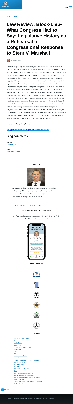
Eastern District (18, 345)
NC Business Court (19, 362)
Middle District (18, 358)
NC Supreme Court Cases (21, 368)
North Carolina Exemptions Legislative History (27, 377)
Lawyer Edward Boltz (19, 205)
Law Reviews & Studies (13, 151)
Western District (18, 383)
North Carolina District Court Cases (24, 375)
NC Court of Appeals (19, 364)
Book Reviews (18, 341)
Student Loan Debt (19, 379)
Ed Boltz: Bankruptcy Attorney (22, 347)
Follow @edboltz (49, 398)
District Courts (18, 343)
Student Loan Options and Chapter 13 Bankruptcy (28, 381)
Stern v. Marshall (11, 144)
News (15, 371)
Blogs (15, 16)
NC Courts (17, 366)
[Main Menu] (67, 7)
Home (8, 16)
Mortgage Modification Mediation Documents (26, 360)
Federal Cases (18, 349)
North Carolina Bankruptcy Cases (23, 373)
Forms (15, 351)
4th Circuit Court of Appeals (21, 338)
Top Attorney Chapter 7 (35, 205)
